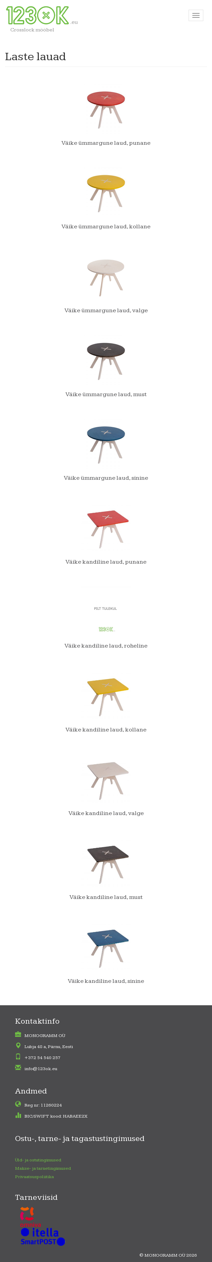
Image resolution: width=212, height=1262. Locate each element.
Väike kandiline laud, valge (106, 813)
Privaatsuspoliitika (34, 1176)
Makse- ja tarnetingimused (43, 1168)
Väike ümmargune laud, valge (106, 310)
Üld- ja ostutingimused (38, 1160)
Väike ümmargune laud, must (106, 394)
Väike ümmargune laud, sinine (106, 477)
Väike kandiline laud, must (106, 897)
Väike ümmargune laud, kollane (106, 226)
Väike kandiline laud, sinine (106, 981)
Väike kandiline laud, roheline (106, 645)
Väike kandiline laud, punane (106, 561)
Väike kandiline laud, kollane (106, 729)
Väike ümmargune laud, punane (106, 142)
